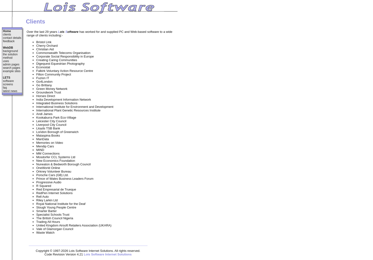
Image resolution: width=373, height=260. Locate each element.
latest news (10, 91)
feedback (9, 41)
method (7, 57)
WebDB (8, 47)
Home (7, 31)
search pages (11, 67)
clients (7, 34)
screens (8, 84)
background (10, 51)
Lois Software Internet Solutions (107, 254)
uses (6, 61)
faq (5, 87)
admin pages (11, 64)
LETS (6, 77)
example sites (11, 71)
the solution (10, 54)
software (8, 81)
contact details (12, 38)
